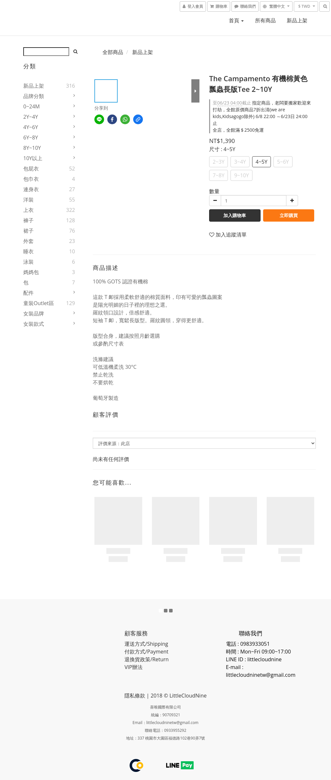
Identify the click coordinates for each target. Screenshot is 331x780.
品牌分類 (33, 96)
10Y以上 (32, 158)
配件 (28, 292)
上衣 (28, 210)
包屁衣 (31, 168)
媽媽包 (31, 272)
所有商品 (265, 20)
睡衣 (28, 251)
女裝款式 (33, 323)
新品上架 (297, 20)
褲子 (28, 220)
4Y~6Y (30, 127)
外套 (28, 241)
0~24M (31, 106)
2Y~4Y (30, 116)
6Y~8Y (30, 137)
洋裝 (28, 199)
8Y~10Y (32, 147)
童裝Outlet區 (38, 303)
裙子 (28, 230)
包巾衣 (31, 178)
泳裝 (28, 261)
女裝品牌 (33, 313)
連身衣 (31, 189)
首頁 (236, 20)
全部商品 (112, 52)
